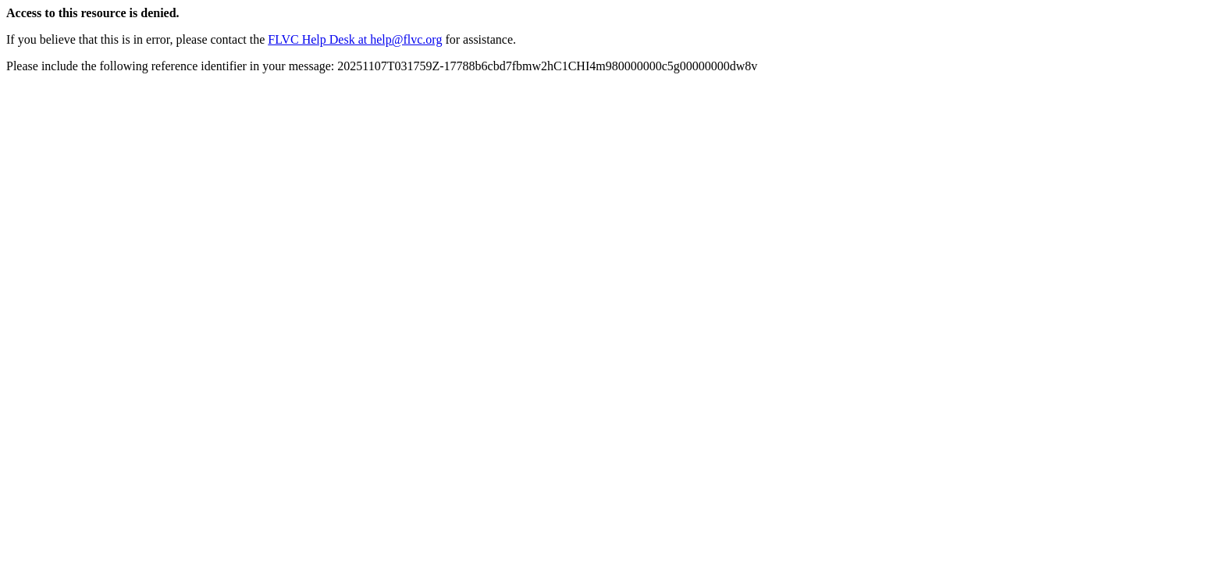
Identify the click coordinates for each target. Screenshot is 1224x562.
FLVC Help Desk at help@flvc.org (355, 39)
